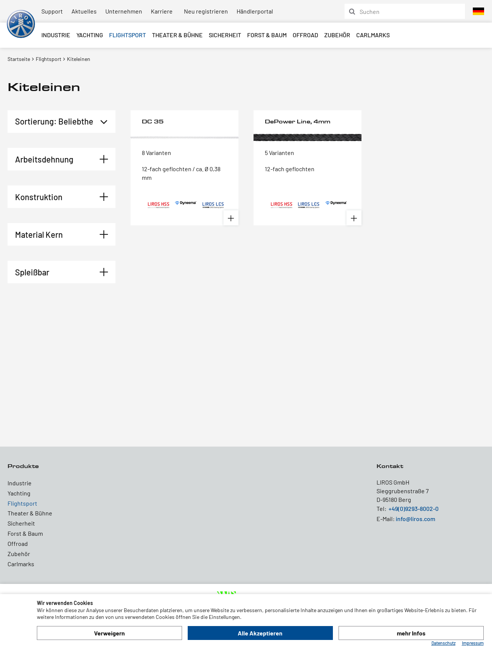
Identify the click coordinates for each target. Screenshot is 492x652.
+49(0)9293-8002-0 (414, 508)
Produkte (23, 466)
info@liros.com (415, 518)
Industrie (55, 34)
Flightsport (127, 34)
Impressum (473, 643)
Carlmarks (373, 34)
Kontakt (390, 466)
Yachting (89, 34)
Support (52, 11)
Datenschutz (443, 643)
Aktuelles (84, 11)
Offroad (305, 34)
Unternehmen (123, 11)
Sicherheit (225, 34)
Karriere (162, 11)
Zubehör (337, 34)
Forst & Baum (267, 34)
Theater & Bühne (177, 34)
